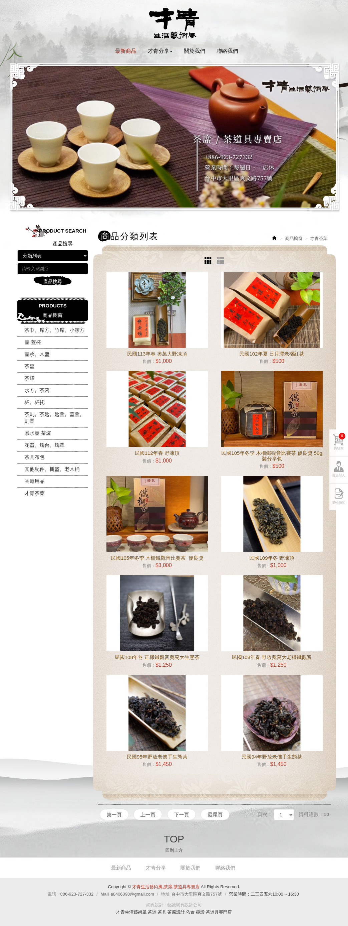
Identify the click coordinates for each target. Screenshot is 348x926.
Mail (104, 894)
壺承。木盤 (37, 354)
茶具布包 (35, 457)
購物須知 (338, 506)
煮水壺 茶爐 (38, 433)
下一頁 (181, 814)
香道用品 (35, 481)
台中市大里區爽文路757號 (196, 894)
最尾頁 (215, 814)
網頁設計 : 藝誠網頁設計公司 (174, 904)
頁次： (264, 814)
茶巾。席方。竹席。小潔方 (55, 330)
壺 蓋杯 (33, 342)
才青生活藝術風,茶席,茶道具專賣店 (174, 23)
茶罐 (30, 378)
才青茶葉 (35, 493)
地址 (165, 894)
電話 (51, 894)
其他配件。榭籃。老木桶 (52, 469)
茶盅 (30, 366)
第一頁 (114, 814)
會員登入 (338, 479)
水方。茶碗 (37, 390)
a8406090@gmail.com (132, 894)
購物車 (339, 445)
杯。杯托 (35, 402)
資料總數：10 (314, 814)
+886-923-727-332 (75, 894)
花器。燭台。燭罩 (45, 445)
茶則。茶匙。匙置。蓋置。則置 (55, 417)
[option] (174, 137)
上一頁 (147, 814)
